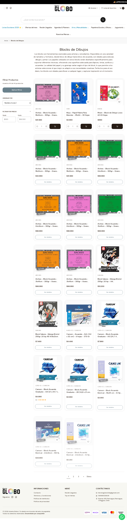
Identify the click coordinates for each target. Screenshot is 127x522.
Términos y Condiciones (42, 500)
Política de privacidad (41, 505)
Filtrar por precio (17, 112)
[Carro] (122, 8)
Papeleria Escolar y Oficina (101, 28)
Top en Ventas (70, 500)
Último (89, 480)
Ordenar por (7, 98)
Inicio (6, 41)
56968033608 (102, 500)
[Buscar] (102, 20)
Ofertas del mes (31, 28)
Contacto (37, 497)
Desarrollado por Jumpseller (35, 517)
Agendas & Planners (61, 28)
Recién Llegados (46, 28)
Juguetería (120, 28)
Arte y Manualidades (80, 28)
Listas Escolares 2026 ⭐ (12, 28)
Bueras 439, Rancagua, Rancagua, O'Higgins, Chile (109, 503)
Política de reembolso (41, 502)
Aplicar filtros (17, 90)
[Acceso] (93, 8)
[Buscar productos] (62, 20)
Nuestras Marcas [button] (63, 35)
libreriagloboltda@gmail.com (108, 497)
